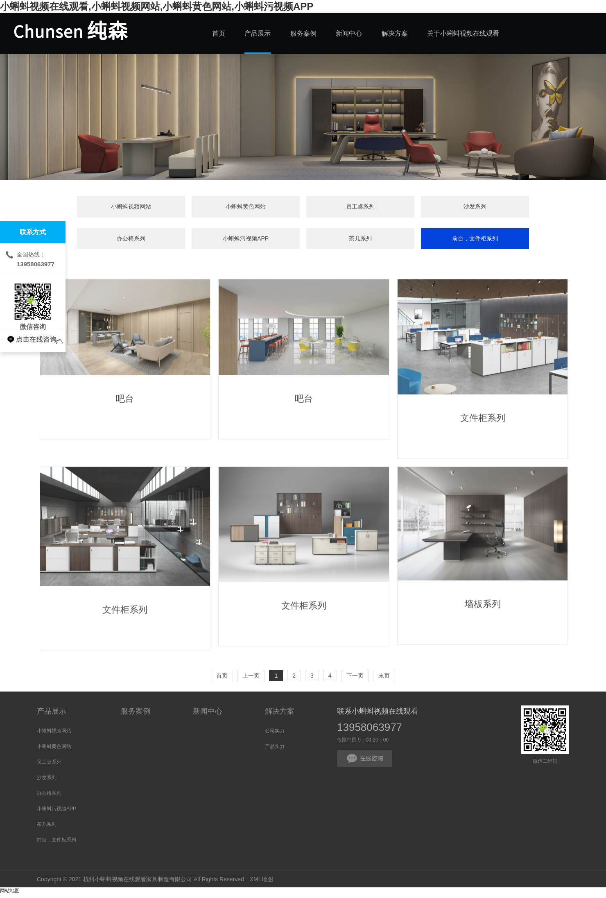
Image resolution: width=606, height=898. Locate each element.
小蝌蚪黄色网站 (158, 207)
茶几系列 (519, 207)
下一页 (355, 679)
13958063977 (369, 731)
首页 (222, 679)
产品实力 (275, 750)
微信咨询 (32, 301)
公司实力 (275, 734)
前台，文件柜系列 (303, 241)
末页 (384, 679)
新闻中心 (207, 715)
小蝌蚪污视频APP (447, 207)
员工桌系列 (231, 207)
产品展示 (51, 715)
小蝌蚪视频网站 (86, 207)
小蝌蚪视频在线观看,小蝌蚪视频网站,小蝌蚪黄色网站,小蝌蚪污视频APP (156, 6)
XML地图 (261, 883)
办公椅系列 (375, 207)
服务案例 (135, 715)
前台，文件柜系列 (56, 843)
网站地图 (10, 894)
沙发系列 (303, 207)
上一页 (251, 679)
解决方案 (279, 715)
